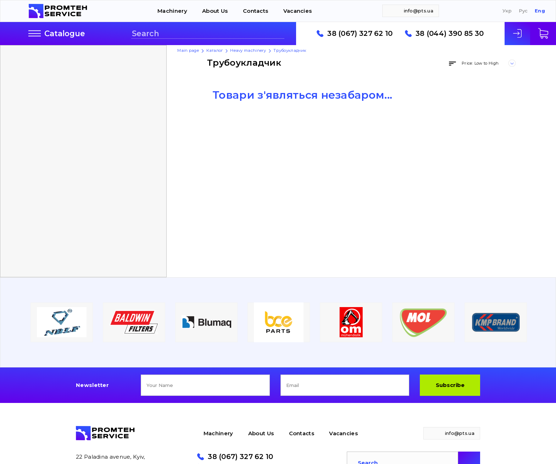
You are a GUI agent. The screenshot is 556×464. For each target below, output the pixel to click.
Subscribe (450, 385)
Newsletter (92, 385)
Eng (540, 11)
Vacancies (297, 10)
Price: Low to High (480, 63)
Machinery (172, 10)
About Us (215, 10)
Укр (507, 11)
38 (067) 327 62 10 (360, 33)
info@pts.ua (418, 10)
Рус (523, 11)
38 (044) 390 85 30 (450, 33)
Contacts (255, 10)
